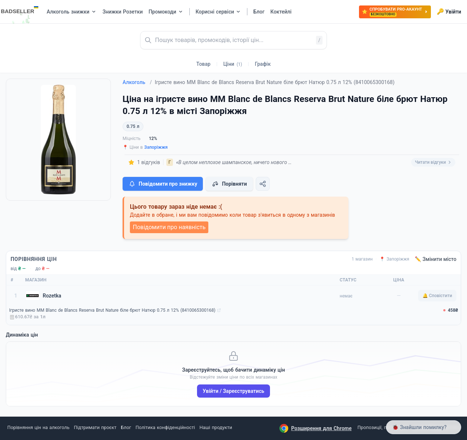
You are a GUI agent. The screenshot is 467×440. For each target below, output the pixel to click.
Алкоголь (137, 82)
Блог (126, 427)
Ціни (232, 64)
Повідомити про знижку (162, 183)
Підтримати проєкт (95, 427)
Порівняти (229, 183)
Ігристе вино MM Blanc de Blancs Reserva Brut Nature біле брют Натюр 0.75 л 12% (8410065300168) (112, 310)
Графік (263, 64)
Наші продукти (216, 427)
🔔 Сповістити (437, 295)
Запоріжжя (155, 147)
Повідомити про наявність (169, 227)
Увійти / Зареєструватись (234, 391)
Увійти (449, 11)
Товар (203, 64)
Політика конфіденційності (165, 427)
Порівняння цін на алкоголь (38, 427)
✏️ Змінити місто (435, 259)
